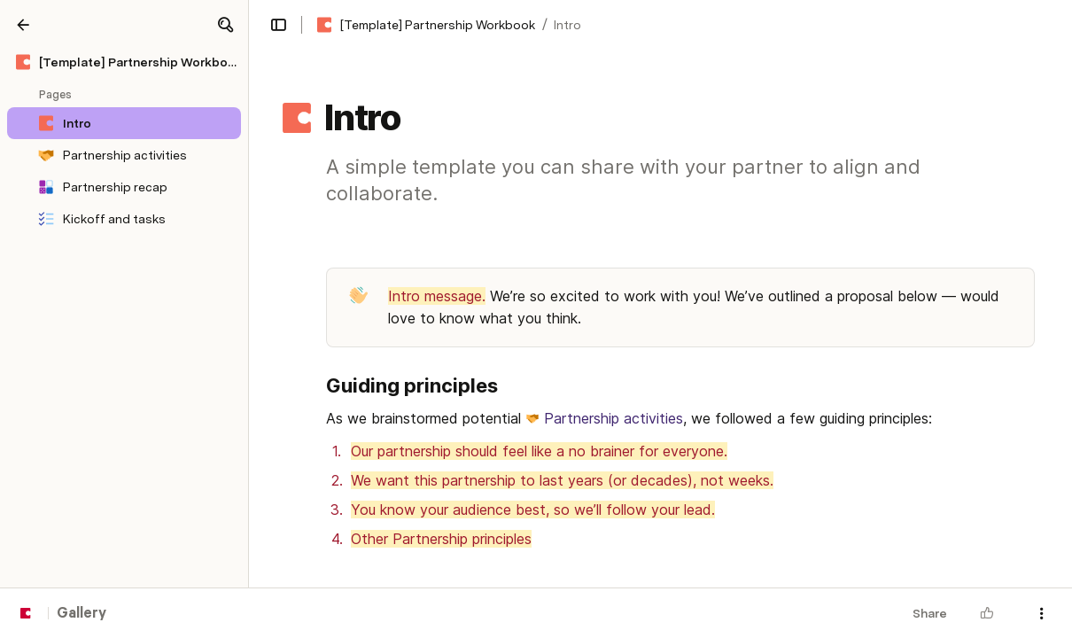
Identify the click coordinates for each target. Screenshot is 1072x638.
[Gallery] (23, 24)
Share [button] (930, 613)
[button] (225, 24)
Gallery (81, 614)
